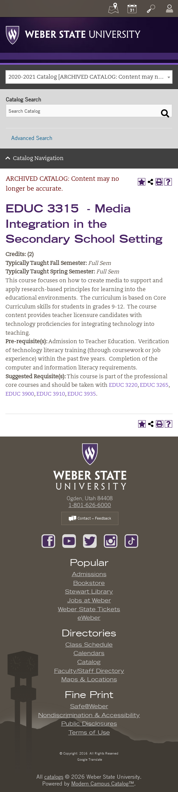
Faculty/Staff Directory (89, 671)
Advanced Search (31, 137)
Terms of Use (89, 732)
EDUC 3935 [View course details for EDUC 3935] (81, 394)
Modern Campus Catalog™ (102, 783)
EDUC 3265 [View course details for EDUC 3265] (154, 385)
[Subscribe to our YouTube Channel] (69, 540)
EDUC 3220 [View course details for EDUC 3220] (123, 385)
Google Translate (89, 759)
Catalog (89, 662)
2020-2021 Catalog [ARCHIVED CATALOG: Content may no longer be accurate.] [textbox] (90, 77)
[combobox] (89, 77)
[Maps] (113, 8)
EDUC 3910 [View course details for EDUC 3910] (50, 394)
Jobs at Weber (89, 600)
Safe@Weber (89, 706)
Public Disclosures (89, 724)
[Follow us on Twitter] (90, 540)
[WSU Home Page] (89, 465)
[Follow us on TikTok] (131, 540)
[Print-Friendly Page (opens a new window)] (159, 182)
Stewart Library (89, 592)
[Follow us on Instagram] (110, 540)
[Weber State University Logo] (73, 33)
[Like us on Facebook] (48, 540)
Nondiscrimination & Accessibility (89, 715)
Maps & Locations (89, 679)
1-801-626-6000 (89, 505)
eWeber (89, 618)
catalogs (53, 776)
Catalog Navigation (38, 158)
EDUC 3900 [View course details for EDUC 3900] (19, 394)
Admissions (89, 574)
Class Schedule (89, 645)
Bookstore (89, 583)
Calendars (89, 653)
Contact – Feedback (89, 519)
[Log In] (169, 8)
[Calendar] (132, 8)
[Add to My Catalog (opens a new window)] (141, 182)
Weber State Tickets (89, 609)
